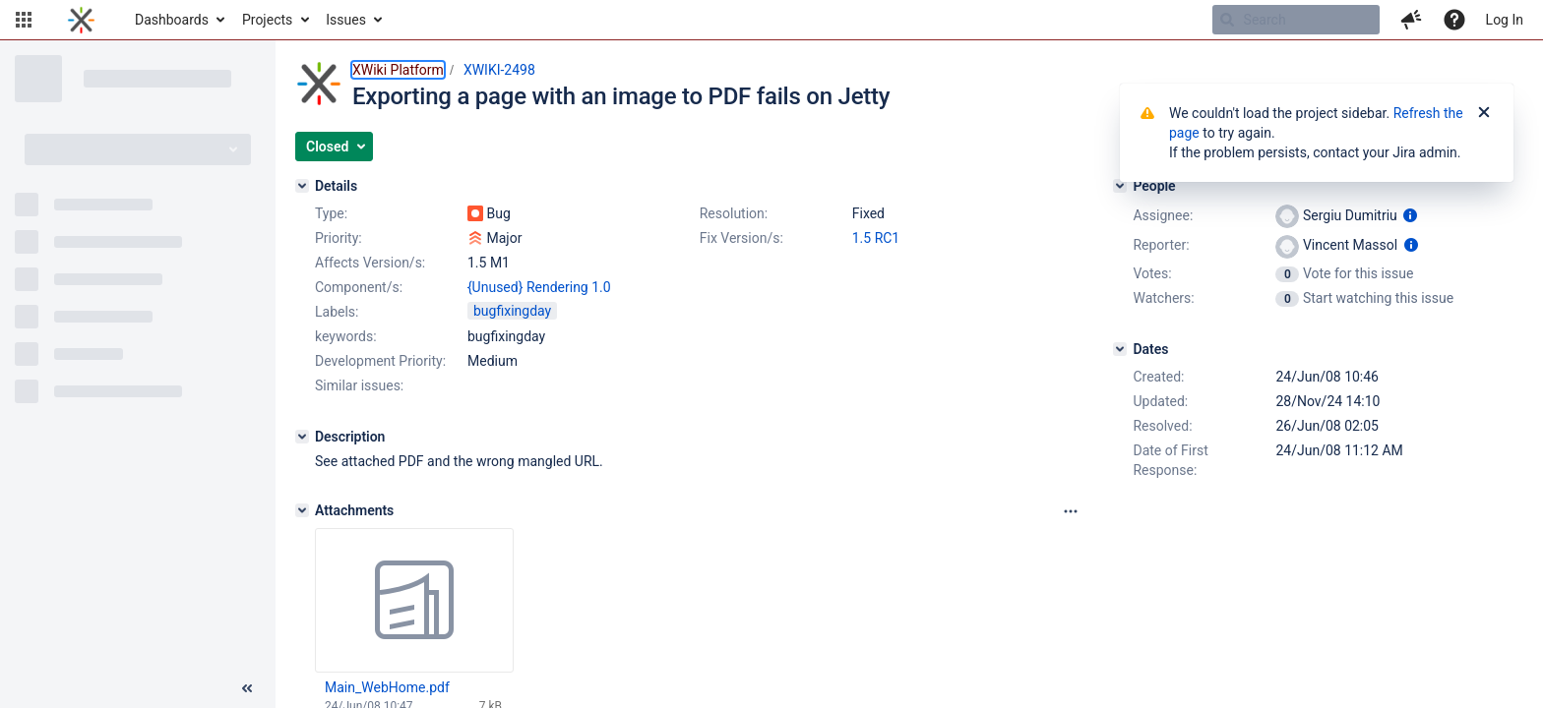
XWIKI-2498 (499, 70)
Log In (1504, 20)
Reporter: (1161, 245)
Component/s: (358, 287)
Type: (331, 213)
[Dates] (1120, 349)
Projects (267, 20)
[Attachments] (302, 510)
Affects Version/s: (370, 262)
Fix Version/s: (741, 238)
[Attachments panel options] (1070, 511)
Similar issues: (359, 385)
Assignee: (1163, 215)
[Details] (302, 186)
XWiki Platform (398, 70)
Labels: (336, 312)
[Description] (302, 436)
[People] (1120, 186)
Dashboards (172, 20)
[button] (23, 19)
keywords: (346, 336)
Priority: (338, 238)
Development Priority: (380, 361)
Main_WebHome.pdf (387, 687)
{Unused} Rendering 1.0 (539, 287)
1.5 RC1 (876, 238)
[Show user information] (1410, 215)
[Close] (1484, 113)
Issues (346, 20)
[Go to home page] (81, 19)
